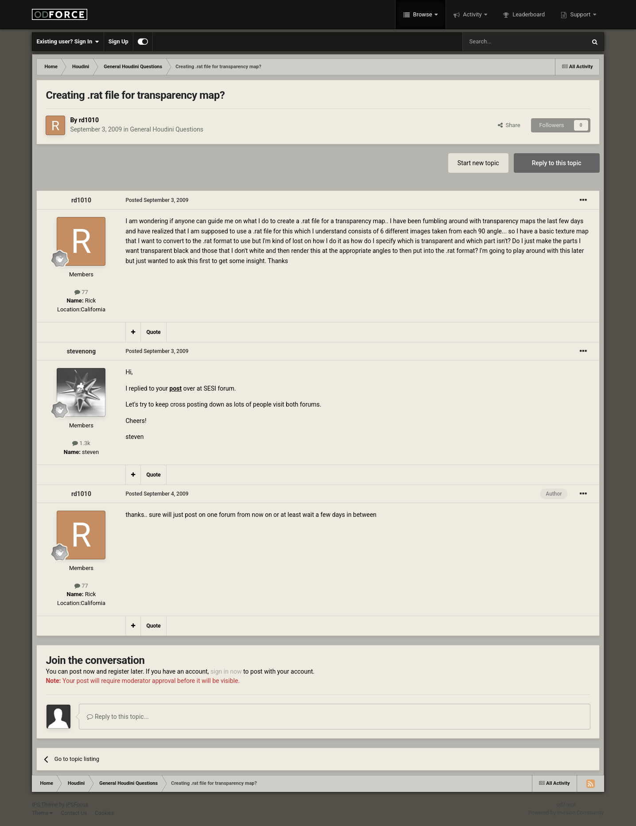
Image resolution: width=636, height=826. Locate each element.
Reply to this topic (557, 163)
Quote (153, 332)
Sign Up (118, 41)
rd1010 (89, 120)
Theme (42, 813)
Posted (156, 200)
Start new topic (478, 163)
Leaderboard (528, 14)
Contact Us (74, 813)
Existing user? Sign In (67, 41)
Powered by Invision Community (566, 813)
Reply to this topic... (117, 716)
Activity (472, 14)
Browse (422, 14)
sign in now (226, 671)
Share (509, 125)
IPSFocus (77, 805)
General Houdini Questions (166, 129)
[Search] (503, 41)
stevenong (81, 351)
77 (81, 292)
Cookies (104, 813)
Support (580, 14)
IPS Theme (45, 805)
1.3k (81, 443)
